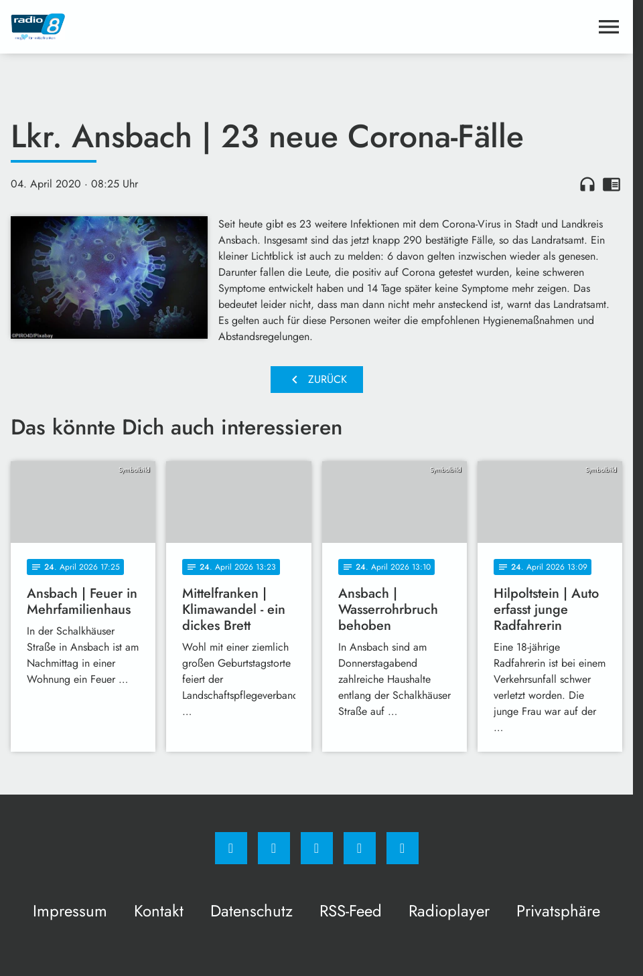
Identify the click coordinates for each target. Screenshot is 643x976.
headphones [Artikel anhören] (587, 184)
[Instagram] (274, 848)
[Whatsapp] (317, 848)
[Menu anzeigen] (608, 26)
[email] (402, 848)
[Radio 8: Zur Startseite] (164, 26)
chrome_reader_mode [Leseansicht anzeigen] (611, 184)
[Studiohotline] (360, 848)
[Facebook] (231, 848)
